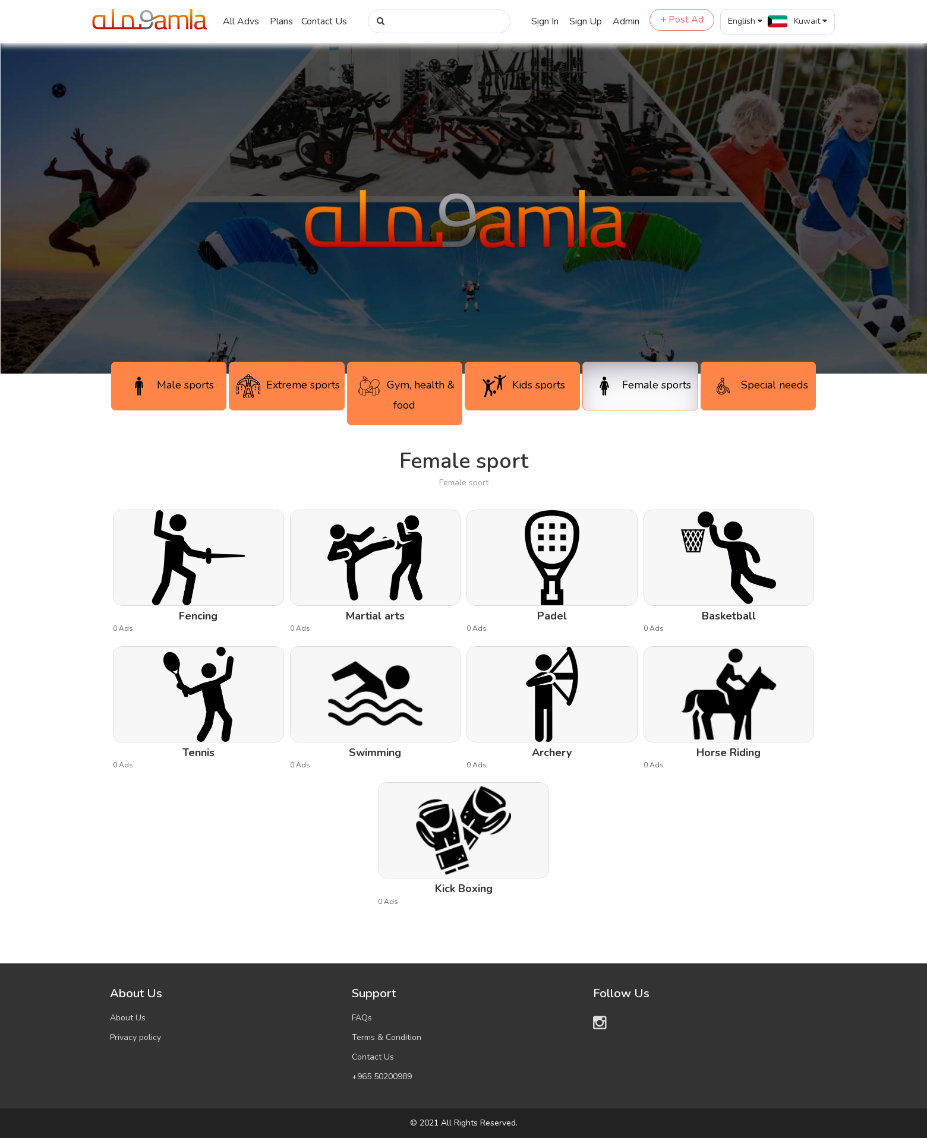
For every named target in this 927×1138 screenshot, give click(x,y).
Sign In (545, 21)
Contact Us (324, 21)
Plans (281, 21)
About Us (128, 1017)
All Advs (241, 21)
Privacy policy (135, 1037)
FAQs (362, 1017)
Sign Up (585, 21)
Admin (626, 21)
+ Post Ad (682, 19)
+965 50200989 (382, 1076)
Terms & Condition (386, 1037)
